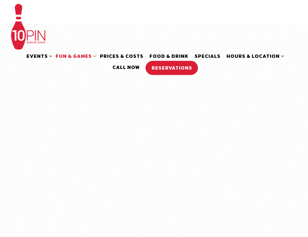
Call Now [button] (126, 67)
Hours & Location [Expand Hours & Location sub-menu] (254, 56)
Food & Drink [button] (168, 56)
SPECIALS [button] (207, 56)
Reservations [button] (172, 67)
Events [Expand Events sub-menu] (38, 56)
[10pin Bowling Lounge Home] (28, 26)
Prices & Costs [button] (121, 56)
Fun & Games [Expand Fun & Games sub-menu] (74, 56)
